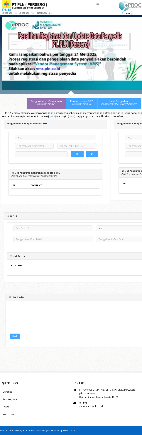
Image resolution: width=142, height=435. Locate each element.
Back (14, 336)
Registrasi (8, 414)
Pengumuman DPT (81, 102)
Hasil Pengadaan (119, 102)
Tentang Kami (10, 399)
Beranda (8, 391)
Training (127, 13)
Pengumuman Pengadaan (46, 102)
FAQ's (6, 407)
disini (52, 116)
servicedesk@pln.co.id (91, 406)
